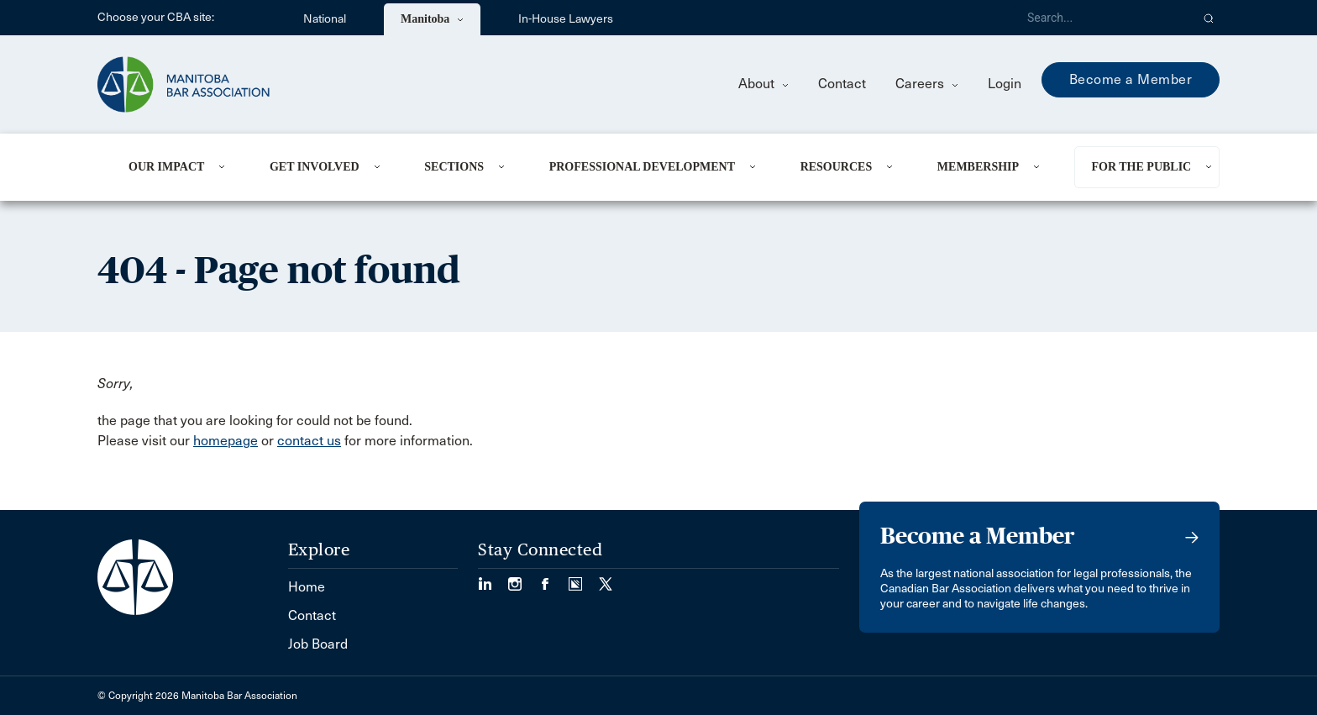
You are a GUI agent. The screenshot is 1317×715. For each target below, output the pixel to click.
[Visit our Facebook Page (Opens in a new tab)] (553, 578)
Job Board (318, 644)
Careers (926, 84)
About (763, 84)
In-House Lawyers (565, 19)
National (324, 19)
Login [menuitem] (1004, 84)
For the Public (1141, 166)
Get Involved (314, 166)
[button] (1209, 17)
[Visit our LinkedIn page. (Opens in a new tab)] (493, 578)
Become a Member (1131, 79)
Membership (978, 166)
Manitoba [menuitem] (432, 19)
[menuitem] (178, 167)
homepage (225, 441)
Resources (836, 166)
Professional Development (642, 166)
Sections (454, 166)
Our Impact (166, 166)
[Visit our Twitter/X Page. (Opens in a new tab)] (605, 578)
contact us (309, 441)
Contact (842, 84)
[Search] (1102, 17)
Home (306, 587)
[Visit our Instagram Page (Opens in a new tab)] (523, 578)
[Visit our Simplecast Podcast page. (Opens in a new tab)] (584, 578)
